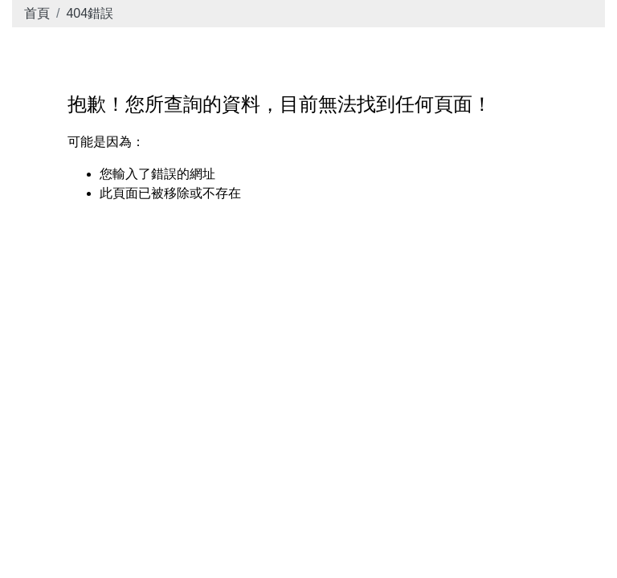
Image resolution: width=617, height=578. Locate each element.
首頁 (37, 13)
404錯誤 (89, 13)
